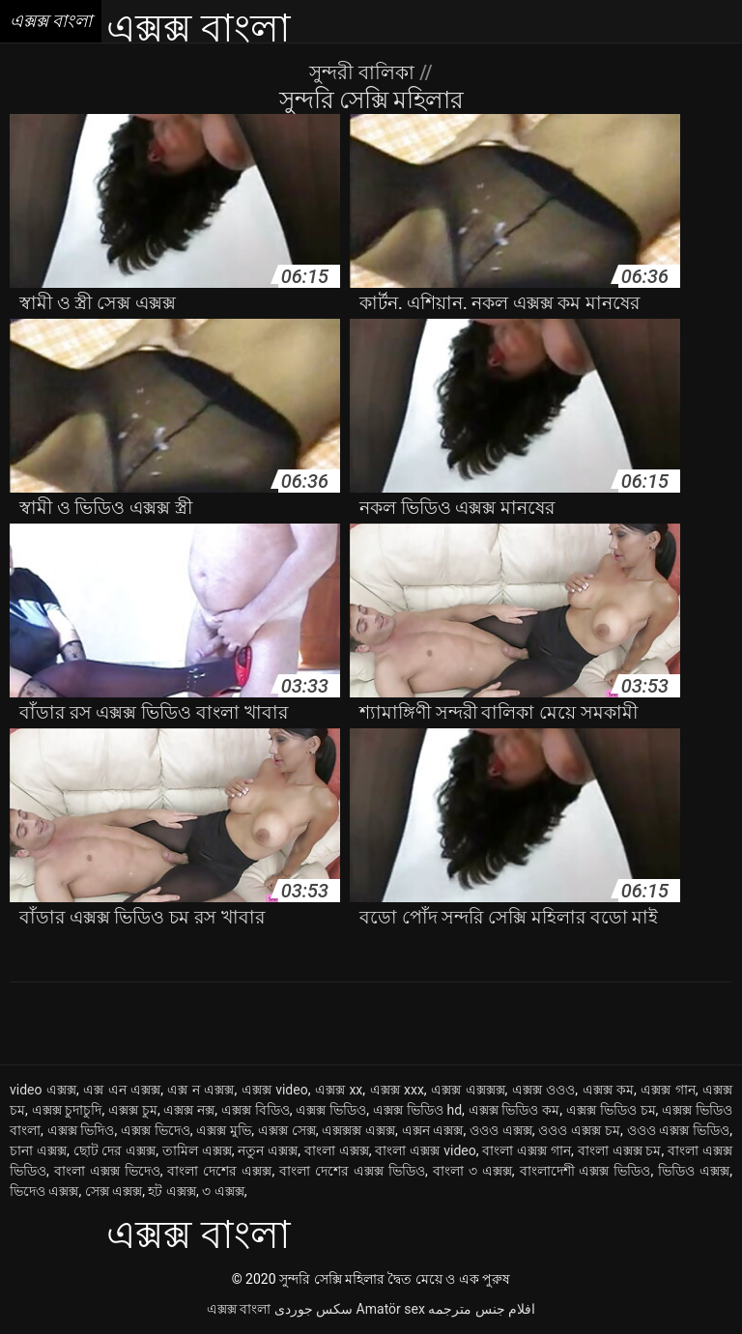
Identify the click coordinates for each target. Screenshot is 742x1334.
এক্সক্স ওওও (543, 1089)
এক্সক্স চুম (132, 1110)
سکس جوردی (313, 1309)
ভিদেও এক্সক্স (44, 1191)
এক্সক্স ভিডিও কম (514, 1110)
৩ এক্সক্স (222, 1191)
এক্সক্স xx (338, 1089)
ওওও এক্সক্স (501, 1130)
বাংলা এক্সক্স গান (526, 1150)
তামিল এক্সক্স (197, 1150)
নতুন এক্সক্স (268, 1150)
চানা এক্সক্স (38, 1150)
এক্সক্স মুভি (223, 1130)
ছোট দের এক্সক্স (115, 1150)
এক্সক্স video (275, 1089)
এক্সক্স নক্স (188, 1110)
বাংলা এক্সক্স (336, 1150)
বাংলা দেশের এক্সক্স (219, 1170)
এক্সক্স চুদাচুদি (67, 1110)
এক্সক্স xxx (397, 1089)
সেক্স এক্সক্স (113, 1191)
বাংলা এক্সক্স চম (620, 1150)
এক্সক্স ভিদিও (81, 1130)
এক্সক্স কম (608, 1089)
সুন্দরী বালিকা (364, 72)
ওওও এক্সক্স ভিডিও (678, 1130)
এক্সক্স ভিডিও (331, 1110)
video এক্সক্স (43, 1089)
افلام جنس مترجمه (481, 1309)
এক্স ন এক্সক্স (200, 1089)
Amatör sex (391, 1309)
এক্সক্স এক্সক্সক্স (467, 1089)
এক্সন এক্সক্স (433, 1130)
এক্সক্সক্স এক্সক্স (358, 1130)
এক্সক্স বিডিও (255, 1110)
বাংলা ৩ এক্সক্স (472, 1170)
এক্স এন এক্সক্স (121, 1089)
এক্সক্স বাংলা (239, 1309)
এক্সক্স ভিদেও (155, 1130)
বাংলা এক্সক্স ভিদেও (107, 1170)
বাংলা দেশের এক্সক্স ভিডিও (352, 1170)
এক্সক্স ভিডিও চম (611, 1110)
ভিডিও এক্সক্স (693, 1170)
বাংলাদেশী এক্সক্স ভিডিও (585, 1170)
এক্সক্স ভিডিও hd (417, 1110)
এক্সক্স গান (668, 1089)
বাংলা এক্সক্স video (425, 1150)
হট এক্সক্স (171, 1191)
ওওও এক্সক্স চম (579, 1130)
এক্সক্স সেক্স (287, 1130)
